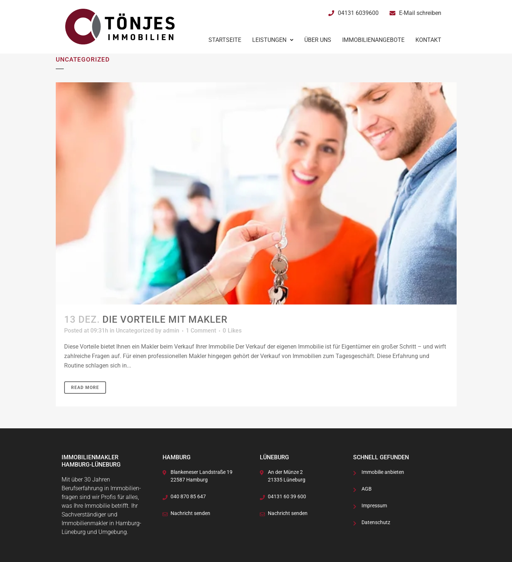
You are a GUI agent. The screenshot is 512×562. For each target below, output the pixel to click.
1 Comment (201, 330)
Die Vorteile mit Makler (164, 319)
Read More (85, 387)
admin (171, 330)
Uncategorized (135, 330)
